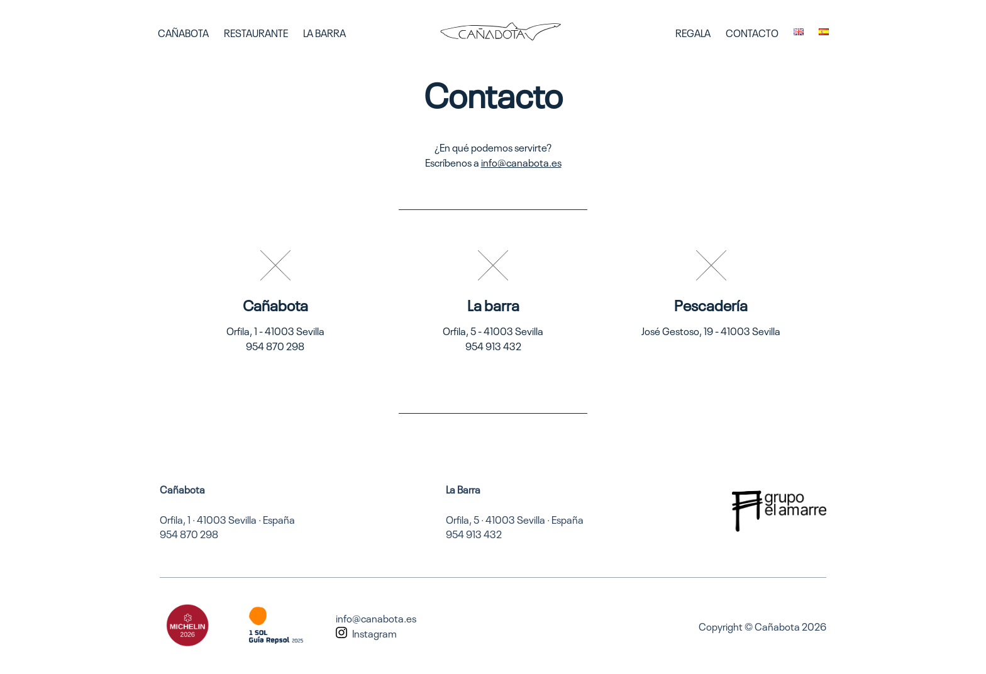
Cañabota (183, 32)
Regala (693, 32)
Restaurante (256, 32)
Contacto (752, 32)
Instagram (374, 633)
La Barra (324, 32)
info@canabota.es (521, 161)
